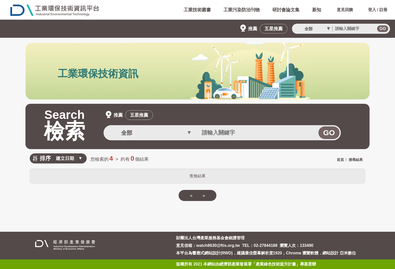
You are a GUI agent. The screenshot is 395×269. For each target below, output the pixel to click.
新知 (316, 9)
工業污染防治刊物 (241, 9)
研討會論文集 (286, 9)
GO (383, 28)
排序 (45, 158)
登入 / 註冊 (372, 10)
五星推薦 (274, 28)
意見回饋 (340, 10)
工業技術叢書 (197, 9)
